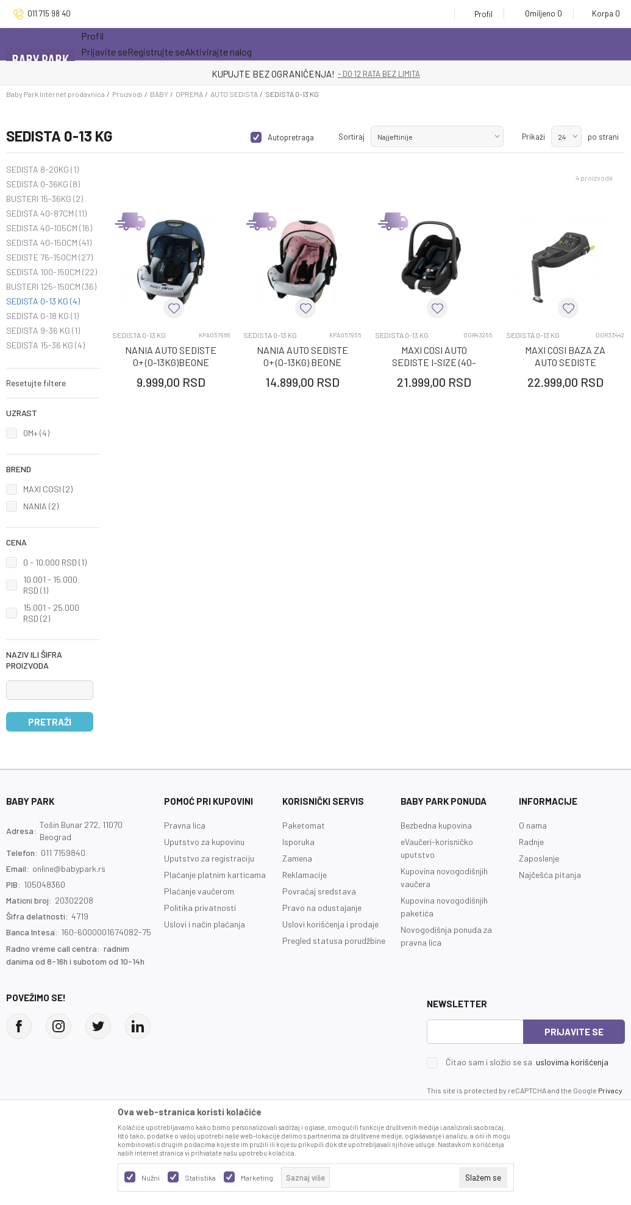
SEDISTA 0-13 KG (43, 301)
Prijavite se (574, 1031)
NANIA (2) (41, 506)
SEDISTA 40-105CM (49, 228)
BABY (159, 94)
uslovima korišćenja (572, 1062)
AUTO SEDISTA (234, 94)
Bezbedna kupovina (436, 825)
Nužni (150, 1177)
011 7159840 (63, 852)
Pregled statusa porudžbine (333, 940)
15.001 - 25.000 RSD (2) (51, 613)
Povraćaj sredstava (319, 891)
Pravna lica (184, 825)
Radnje (531, 841)
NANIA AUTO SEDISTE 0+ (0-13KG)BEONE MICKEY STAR (170, 362)
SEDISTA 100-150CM (51, 272)
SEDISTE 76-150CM (49, 257)
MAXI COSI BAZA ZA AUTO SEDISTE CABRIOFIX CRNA (565, 362)
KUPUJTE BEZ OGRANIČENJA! (273, 73)
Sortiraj (351, 137)
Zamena (297, 858)
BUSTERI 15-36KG (44, 199)
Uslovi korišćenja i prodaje (330, 924)
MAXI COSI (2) (48, 489)
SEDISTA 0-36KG (43, 184)
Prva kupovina (370, 44)
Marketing (257, 1177)
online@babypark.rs (68, 868)
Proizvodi (127, 94)
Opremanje (294, 44)
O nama (533, 825)
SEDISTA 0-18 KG (42, 316)
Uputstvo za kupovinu (204, 841)
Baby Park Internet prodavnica (55, 94)
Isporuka (298, 841)
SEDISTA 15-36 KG (45, 345)
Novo (239, 44)
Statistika (200, 1177)
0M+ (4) (36, 433)
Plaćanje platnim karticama (215, 874)
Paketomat (303, 825)
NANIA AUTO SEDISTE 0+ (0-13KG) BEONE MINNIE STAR (302, 362)
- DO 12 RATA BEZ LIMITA (379, 74)
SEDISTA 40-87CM (46, 213)
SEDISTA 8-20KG (42, 169)
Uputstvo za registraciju (209, 858)
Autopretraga (291, 137)
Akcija (187, 44)
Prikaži (533, 137)
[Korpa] (602, 13)
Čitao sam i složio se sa (527, 1062)
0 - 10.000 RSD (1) (55, 562)
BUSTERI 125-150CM (51, 286)
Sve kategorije (120, 44)
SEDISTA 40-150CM (48, 243)
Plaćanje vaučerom (199, 891)
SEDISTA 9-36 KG (43, 330)
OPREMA (189, 94)
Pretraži (49, 721)
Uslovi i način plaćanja (204, 924)
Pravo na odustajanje (322, 907)
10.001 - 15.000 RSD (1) (50, 584)
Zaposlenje (539, 858)
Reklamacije (304, 874)
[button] (52, 383)
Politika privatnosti (200, 907)
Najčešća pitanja (550, 874)
